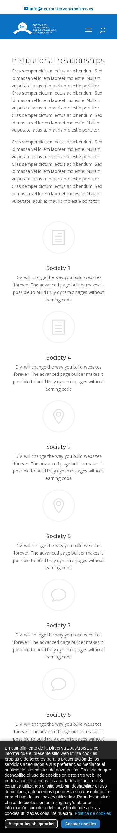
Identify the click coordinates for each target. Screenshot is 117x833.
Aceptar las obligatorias (31, 827)
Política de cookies (93, 816)
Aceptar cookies (80, 827)
